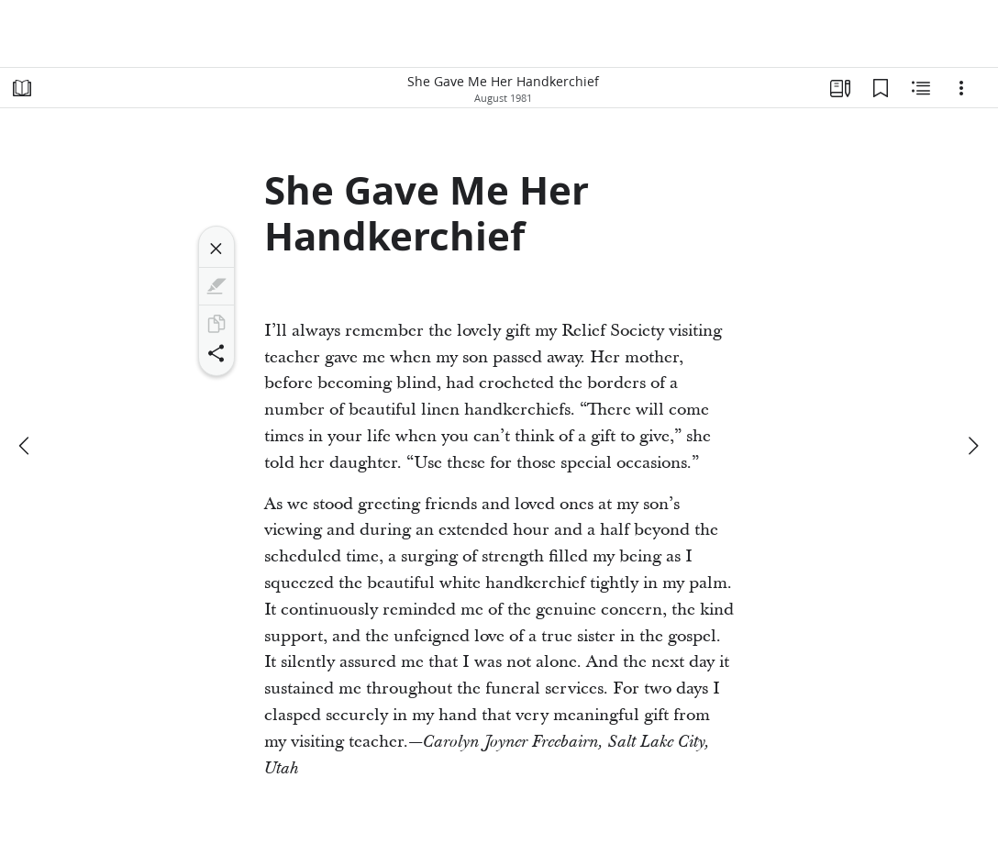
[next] (972, 446)
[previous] (25, 446)
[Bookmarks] (880, 88)
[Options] (961, 88)
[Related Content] (921, 88)
